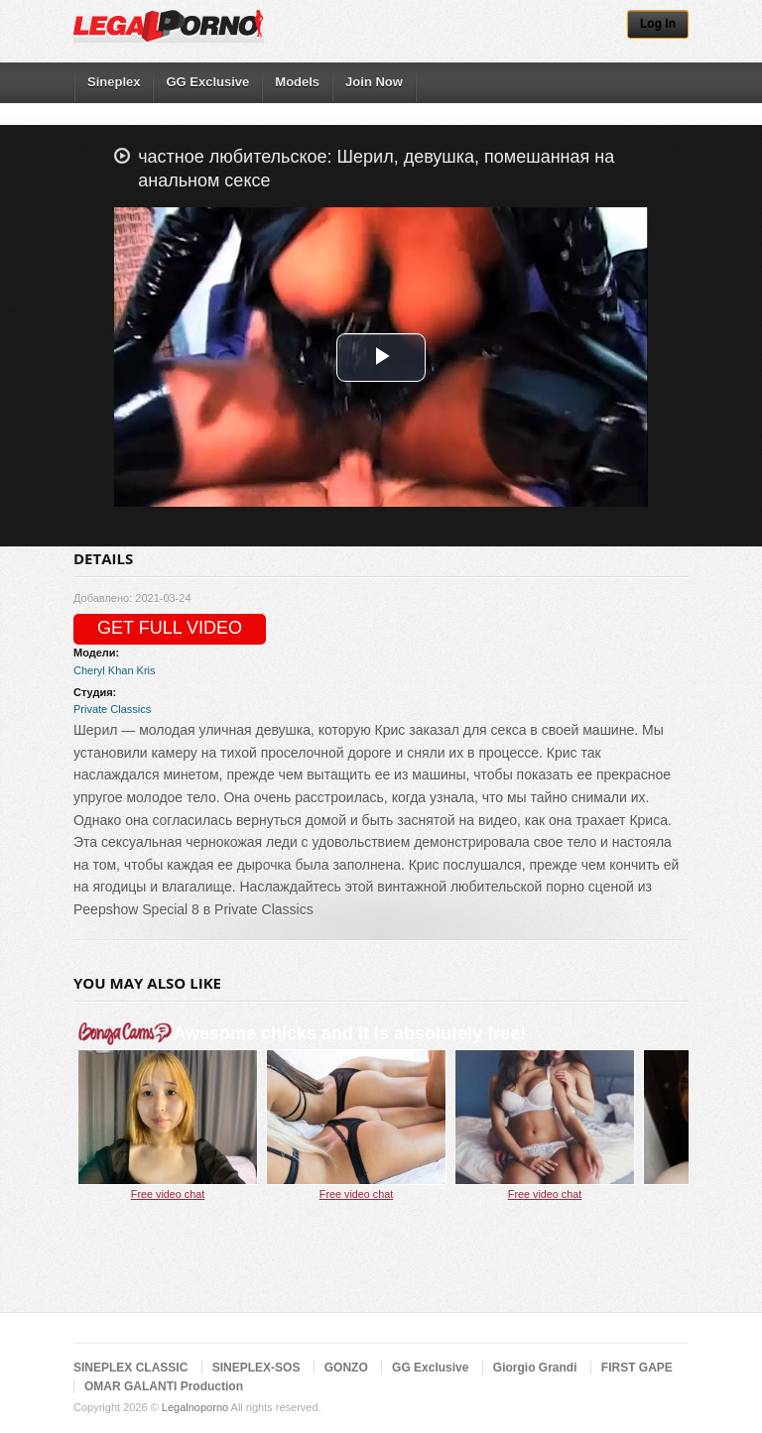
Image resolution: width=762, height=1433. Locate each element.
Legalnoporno (195, 1407)
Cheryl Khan (103, 670)
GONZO (346, 1367)
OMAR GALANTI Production (163, 1386)
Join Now (374, 81)
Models (297, 81)
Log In (658, 24)
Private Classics (112, 709)
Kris (146, 670)
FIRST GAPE (637, 1367)
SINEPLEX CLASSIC (130, 1367)
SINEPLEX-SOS (256, 1367)
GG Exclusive (207, 81)
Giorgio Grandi (535, 1367)
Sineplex (113, 81)
